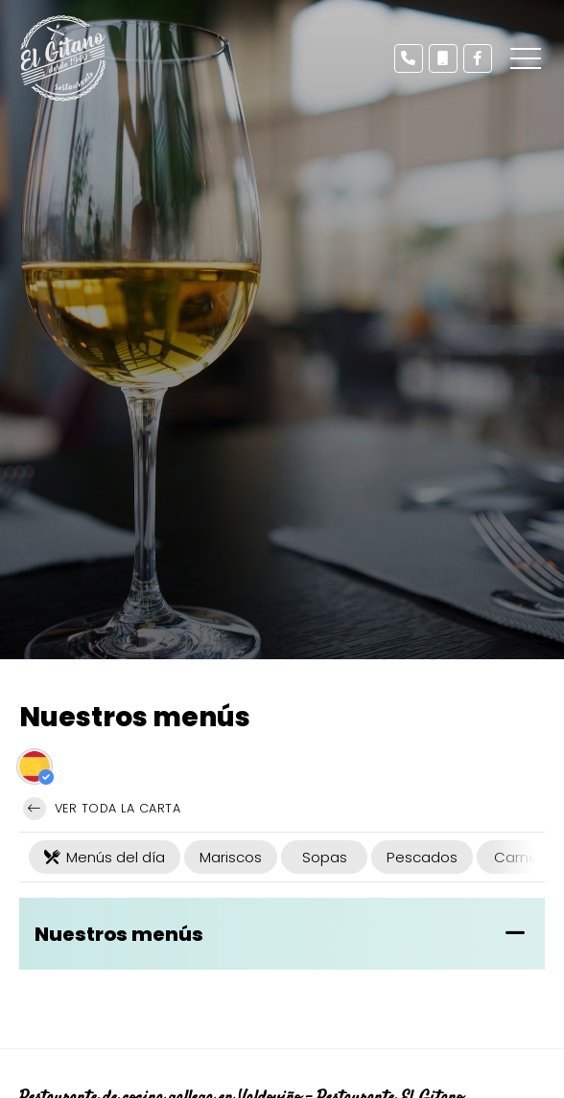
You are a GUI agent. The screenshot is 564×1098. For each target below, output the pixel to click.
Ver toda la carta (101, 808)
